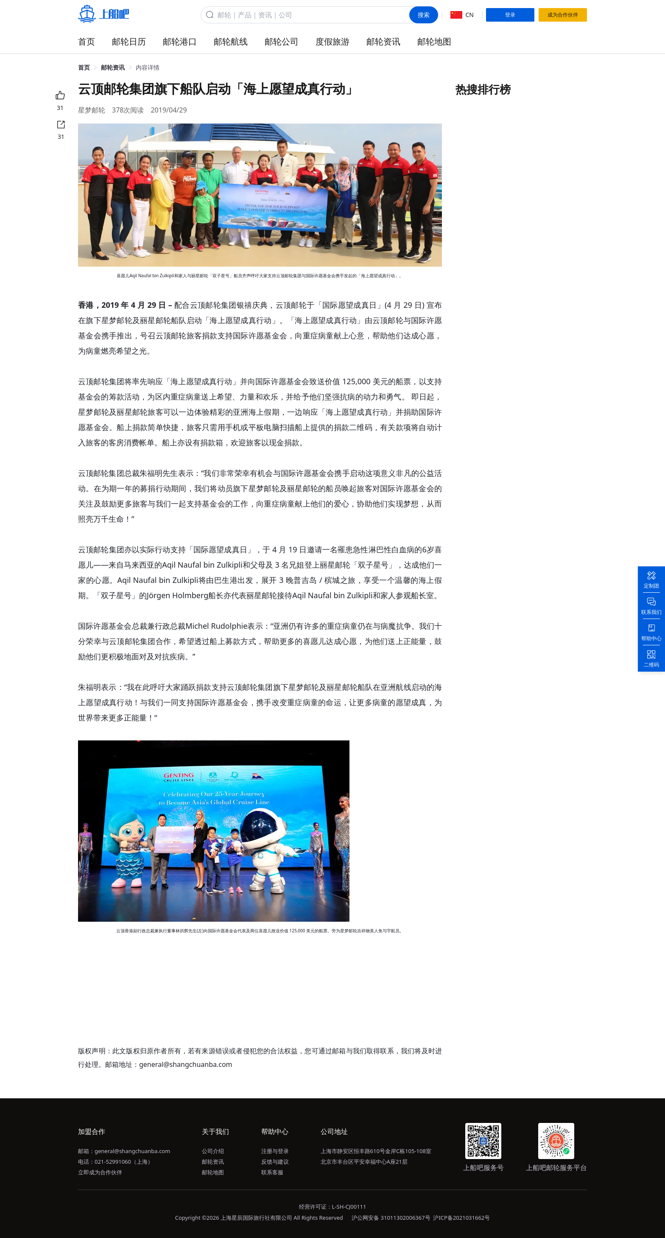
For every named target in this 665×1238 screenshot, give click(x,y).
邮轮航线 (231, 41)
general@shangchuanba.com (132, 1151)
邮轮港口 (180, 41)
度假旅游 (332, 41)
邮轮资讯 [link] (113, 67)
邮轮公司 (282, 41)
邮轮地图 (434, 41)
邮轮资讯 (383, 41)
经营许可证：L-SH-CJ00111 (332, 1206)
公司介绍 (213, 1151)
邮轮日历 (129, 41)
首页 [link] (84, 67)
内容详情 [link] (147, 67)
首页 (86, 41)
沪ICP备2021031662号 (461, 1217)
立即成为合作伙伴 (100, 1172)
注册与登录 (275, 1151)
